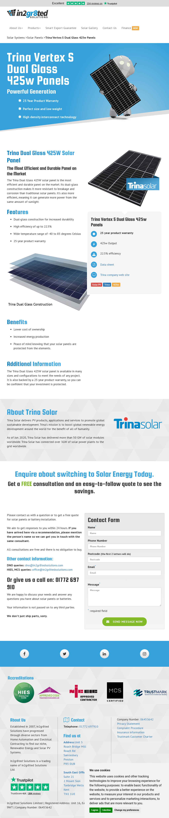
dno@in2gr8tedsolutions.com (44, 565)
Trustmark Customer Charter (134, 736)
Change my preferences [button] (126, 810)
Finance (130, 28)
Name (92, 527)
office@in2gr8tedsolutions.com (52, 569)
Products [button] (34, 28)
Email (92, 567)
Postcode (109, 554)
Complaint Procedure (130, 728)
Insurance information (130, 732)
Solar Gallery (89, 28)
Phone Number (97, 540)
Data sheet (102, 265)
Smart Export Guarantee (61, 28)
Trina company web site (110, 275)
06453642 (146, 719)
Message (94, 584)
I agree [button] (94, 810)
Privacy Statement (128, 724)
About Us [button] (16, 28)
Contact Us (110, 28)
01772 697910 (88, 726)
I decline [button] (106, 810)
